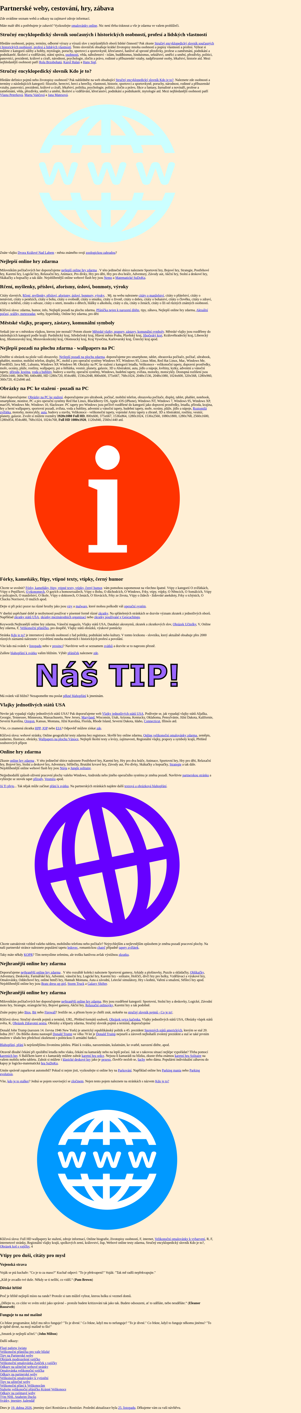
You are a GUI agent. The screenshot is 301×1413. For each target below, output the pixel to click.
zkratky (103, 613)
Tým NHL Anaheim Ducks (18, 1397)
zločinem (77, 1081)
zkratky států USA (26, 617)
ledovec (73, 947)
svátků (108, 646)
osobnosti (71, 54)
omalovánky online (84, 25)
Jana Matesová (58, 95)
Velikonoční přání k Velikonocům (22, 1385)
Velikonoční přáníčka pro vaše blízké (25, 1351)
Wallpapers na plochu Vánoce (58, 739)
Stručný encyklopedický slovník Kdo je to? (144, 80)
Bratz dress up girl (53, 983)
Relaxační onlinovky (99, 1005)
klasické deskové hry (77, 1059)
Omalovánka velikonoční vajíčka (22, 1370)
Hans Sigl (89, 62)
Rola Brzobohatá (50, 62)
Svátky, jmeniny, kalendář (17, 1400)
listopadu (35, 646)
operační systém (135, 606)
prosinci (57, 646)
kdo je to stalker (18, 1081)
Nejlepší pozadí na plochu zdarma (82, 357)
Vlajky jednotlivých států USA (122, 713)
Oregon (29, 721)
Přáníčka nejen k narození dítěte (117, 310)
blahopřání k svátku (23, 653)
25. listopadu (126, 1407)
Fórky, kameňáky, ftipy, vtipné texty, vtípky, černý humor (64, 588)
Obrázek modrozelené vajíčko (20, 1359)
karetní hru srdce (93, 1056)
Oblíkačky (197, 972)
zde (95, 653)
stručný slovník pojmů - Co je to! (150, 1012)
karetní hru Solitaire (188, 1056)
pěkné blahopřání (74, 696)
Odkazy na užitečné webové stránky (24, 1367)
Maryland (88, 717)
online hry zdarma (22, 760)
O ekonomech (35, 591)
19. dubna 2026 (21, 1407)
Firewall (50, 1012)
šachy (141, 1059)
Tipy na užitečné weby (15, 1382)
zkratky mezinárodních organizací (63, 617)
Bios (27, 1012)
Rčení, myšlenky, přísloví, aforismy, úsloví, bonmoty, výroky (63, 295)
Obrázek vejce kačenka (124, 1019)
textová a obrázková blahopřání (145, 786)
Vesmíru (50, 779)
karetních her (8, 1056)
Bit (34, 1012)
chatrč (101, 947)
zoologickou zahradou (101, 252)
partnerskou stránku (195, 775)
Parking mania (171, 1070)
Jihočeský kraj (152, 335)
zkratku (124, 954)
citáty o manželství (151, 295)
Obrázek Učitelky (184, 624)
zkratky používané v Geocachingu (117, 617)
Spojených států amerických (163, 1030)
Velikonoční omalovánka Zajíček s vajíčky (28, 1363)
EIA (58, 728)
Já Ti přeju (7, 786)
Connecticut (152, 721)
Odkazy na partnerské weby (18, 1374)
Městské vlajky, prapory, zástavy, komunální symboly (128, 331)
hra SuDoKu (49, 1063)
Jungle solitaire (80, 768)
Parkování (124, 1070)
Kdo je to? (18, 635)
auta (44, 412)
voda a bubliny (42, 372)
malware (81, 606)
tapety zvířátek (129, 947)
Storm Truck (76, 983)
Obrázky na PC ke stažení (45, 397)
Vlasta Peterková (11, 95)
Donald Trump (62, 1034)
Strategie (175, 764)
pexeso (106, 1059)
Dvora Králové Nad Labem (36, 252)
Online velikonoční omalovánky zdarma (170, 735)
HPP (38, 728)
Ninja (63, 768)
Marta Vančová (34, 95)
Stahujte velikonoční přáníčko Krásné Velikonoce (33, 1389)
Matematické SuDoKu (130, 277)
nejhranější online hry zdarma (41, 972)
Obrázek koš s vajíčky (14, 1246)
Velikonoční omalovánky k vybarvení (180, 1239)
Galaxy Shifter (97, 983)
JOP (45, 728)
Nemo (108, 277)
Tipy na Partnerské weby (16, 1355)
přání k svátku (59, 786)
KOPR (28, 954)
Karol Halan (71, 62)
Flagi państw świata (13, 1348)
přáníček (73, 653)
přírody (38, 779)
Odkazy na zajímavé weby (17, 1393)
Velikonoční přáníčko (34, 628)
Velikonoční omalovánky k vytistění (24, 1378)
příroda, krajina (20, 372)
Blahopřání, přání (11, 1045)
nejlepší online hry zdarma (79, 270)
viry (70, 606)
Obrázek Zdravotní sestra (29, 1023)
